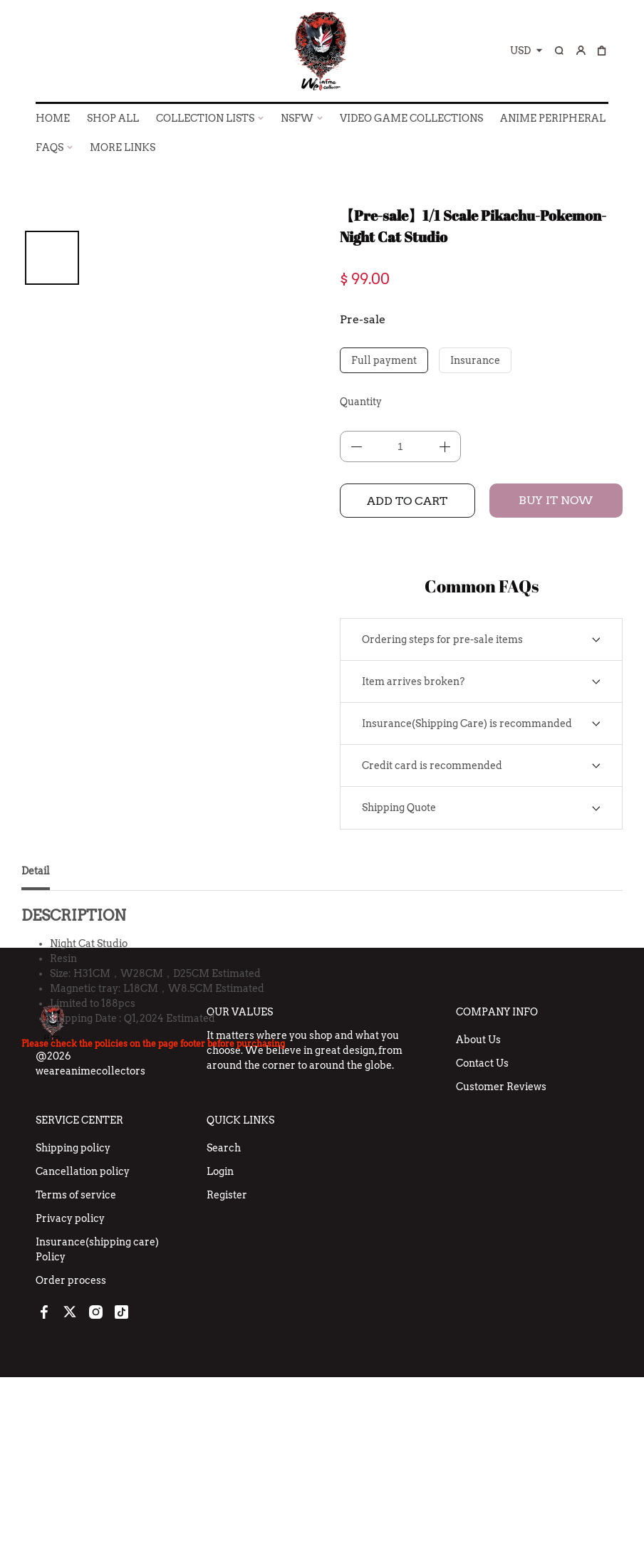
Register (227, 1380)
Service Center (79, 1306)
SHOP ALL (113, 118)
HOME (53, 118)
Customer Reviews (501, 1272)
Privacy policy (70, 1404)
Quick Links (240, 1306)
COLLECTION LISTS (205, 118)
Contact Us (482, 1249)
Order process (71, 1466)
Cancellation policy (83, 1357)
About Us (478, 1225)
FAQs (49, 147)
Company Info (497, 1197)
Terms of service (76, 1380)
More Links (122, 147)
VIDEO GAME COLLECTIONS (411, 118)
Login (220, 1357)
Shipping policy (73, 1333)
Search (224, 1333)
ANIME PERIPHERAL (553, 118)
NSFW (297, 118)
